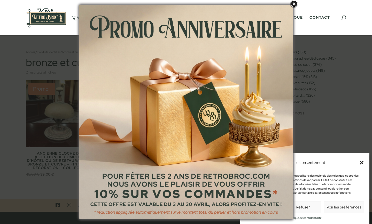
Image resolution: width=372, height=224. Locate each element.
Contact (319, 18)
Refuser (303, 210)
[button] (361, 165)
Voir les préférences (344, 210)
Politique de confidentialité (305, 220)
